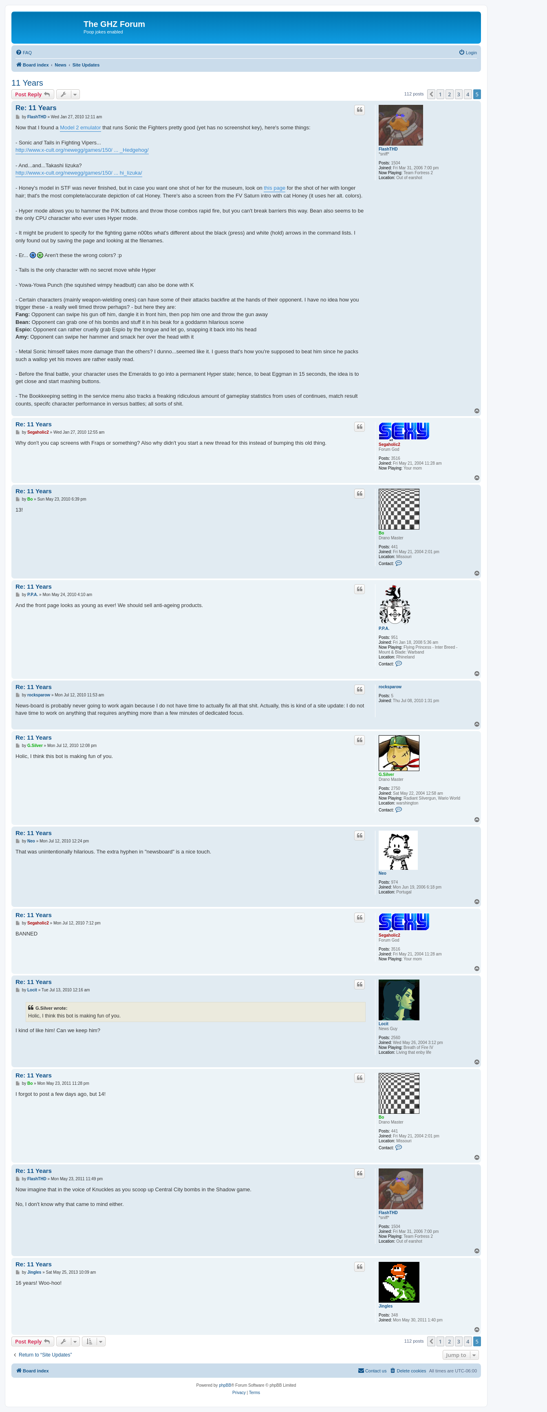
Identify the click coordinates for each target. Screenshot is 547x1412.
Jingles (386, 1306)
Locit (383, 1024)
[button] (431, 94)
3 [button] (458, 94)
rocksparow (390, 687)
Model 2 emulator (80, 127)
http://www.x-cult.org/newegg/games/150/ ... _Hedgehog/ (82, 150)
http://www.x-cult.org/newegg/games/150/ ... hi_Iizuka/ (78, 173)
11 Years (27, 82)
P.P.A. (384, 628)
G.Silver (386, 774)
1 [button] (440, 94)
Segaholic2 (389, 444)
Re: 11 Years (36, 108)
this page (274, 188)
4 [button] (467, 94)
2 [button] (449, 94)
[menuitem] (23, 53)
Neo (382, 873)
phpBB (225, 1385)
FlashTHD (388, 149)
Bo (381, 533)
